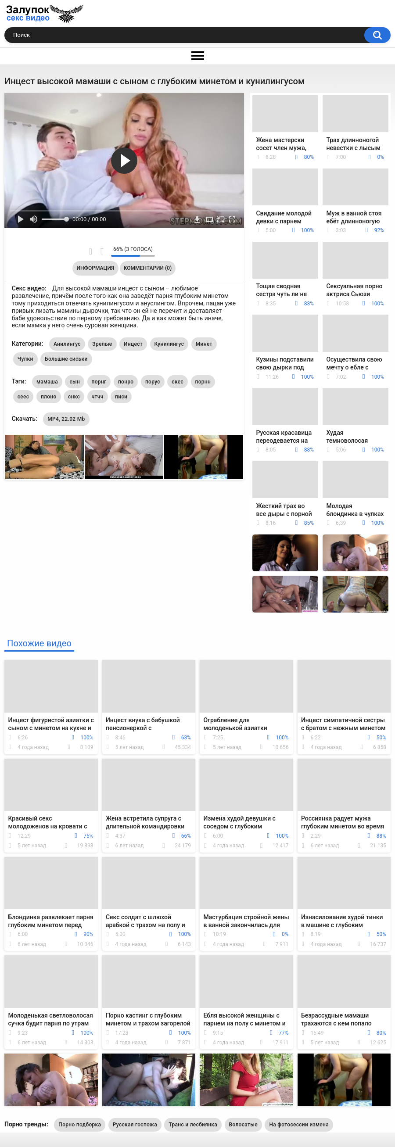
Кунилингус (169, 344)
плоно (49, 397)
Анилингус (67, 344)
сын (74, 382)
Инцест (133, 344)
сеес (23, 397)
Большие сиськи (66, 359)
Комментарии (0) (148, 268)
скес (177, 382)
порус (152, 382)
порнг (99, 382)
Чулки (25, 359)
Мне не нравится (102, 251)
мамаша (47, 382)
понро (126, 382)
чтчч (98, 397)
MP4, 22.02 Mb (66, 419)
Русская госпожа (135, 1125)
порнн (203, 382)
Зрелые (102, 344)
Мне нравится (90, 251)
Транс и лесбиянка (193, 1125)
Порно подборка (79, 1125)
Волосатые (243, 1125)
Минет (204, 344)
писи (121, 397)
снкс (74, 397)
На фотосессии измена (299, 1125)
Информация (96, 268)
